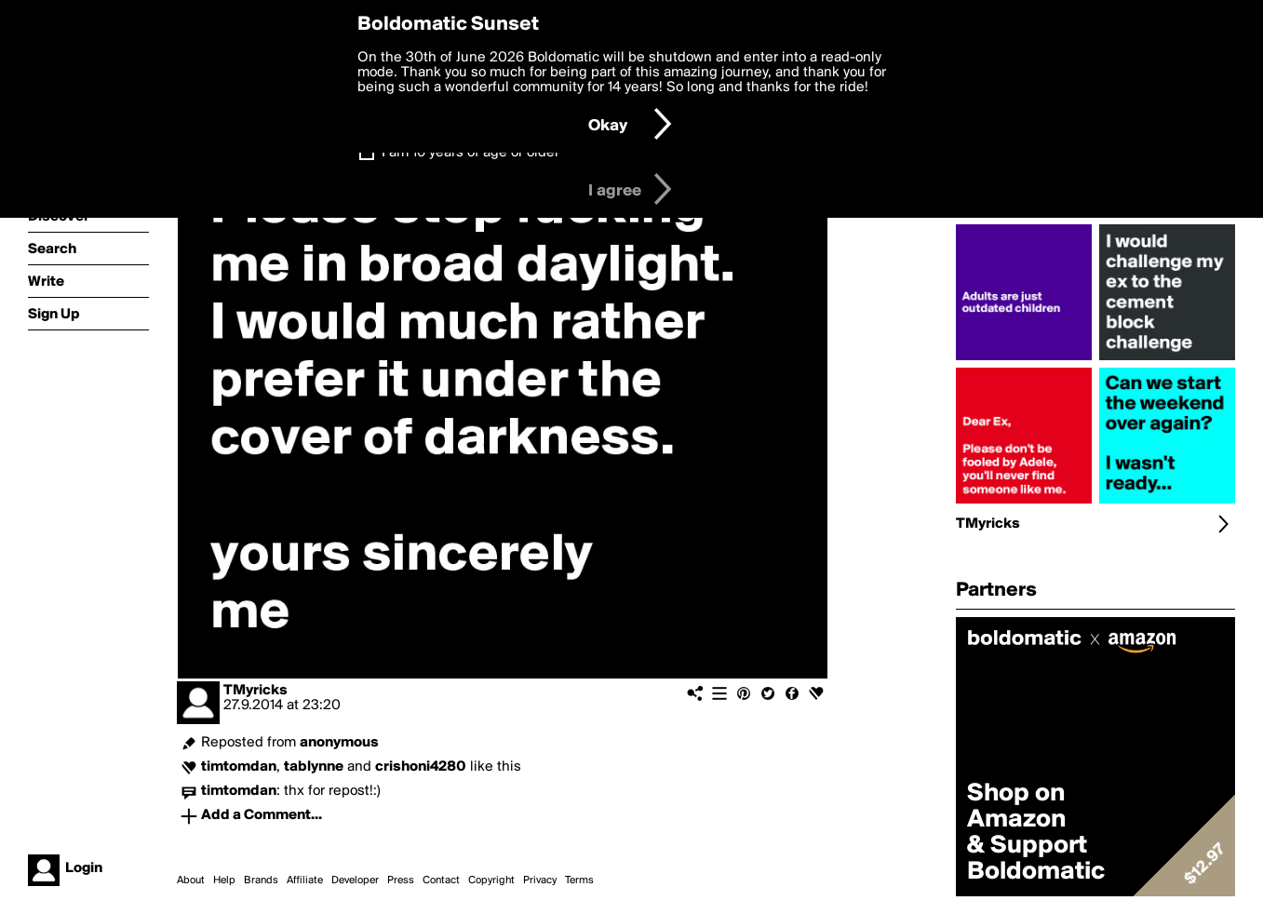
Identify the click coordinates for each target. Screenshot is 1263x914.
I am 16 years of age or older (470, 152)
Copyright (491, 880)
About (191, 880)
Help (224, 880)
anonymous (339, 742)
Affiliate (305, 880)
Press (400, 880)
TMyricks (255, 690)
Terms (579, 880)
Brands (261, 880)
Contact (441, 880)
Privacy (540, 880)
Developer (355, 880)
